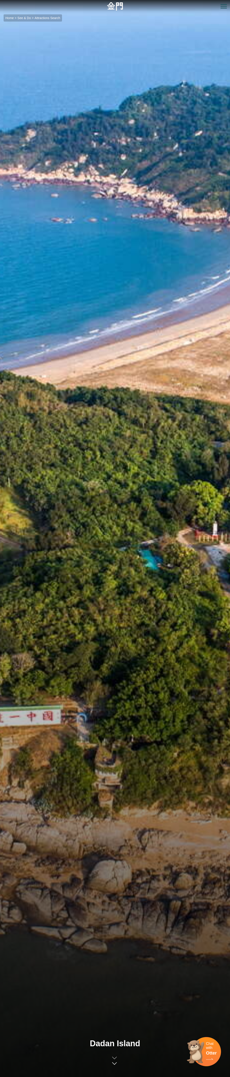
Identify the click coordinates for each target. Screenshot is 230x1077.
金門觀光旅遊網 (115, 6)
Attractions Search (47, 18)
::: (1, 2)
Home (9, 18)
